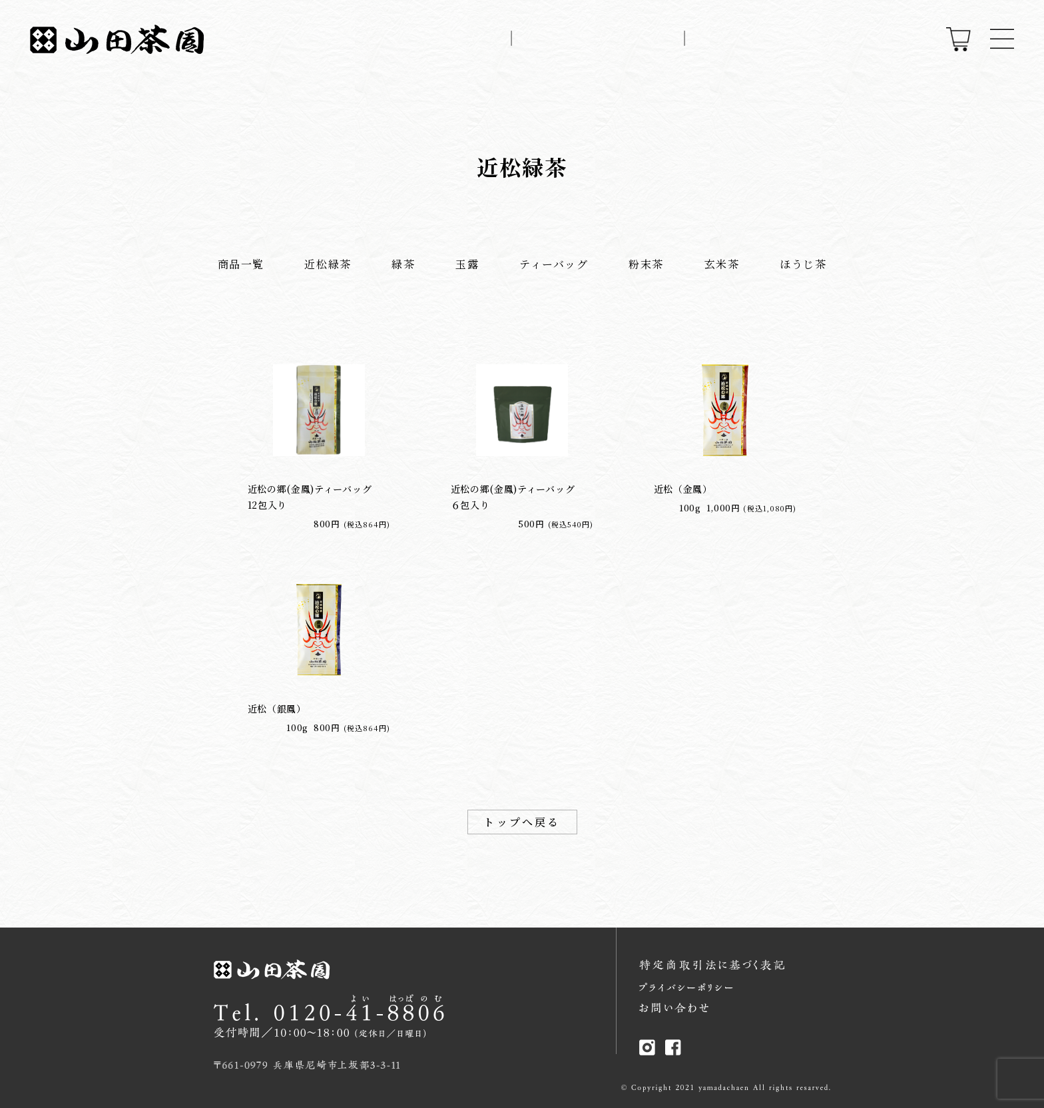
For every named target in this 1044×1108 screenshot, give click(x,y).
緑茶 (403, 264)
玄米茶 (722, 264)
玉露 (467, 264)
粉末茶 (646, 264)
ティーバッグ (554, 264)
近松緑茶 (327, 264)
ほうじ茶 (803, 264)
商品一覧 (241, 264)
